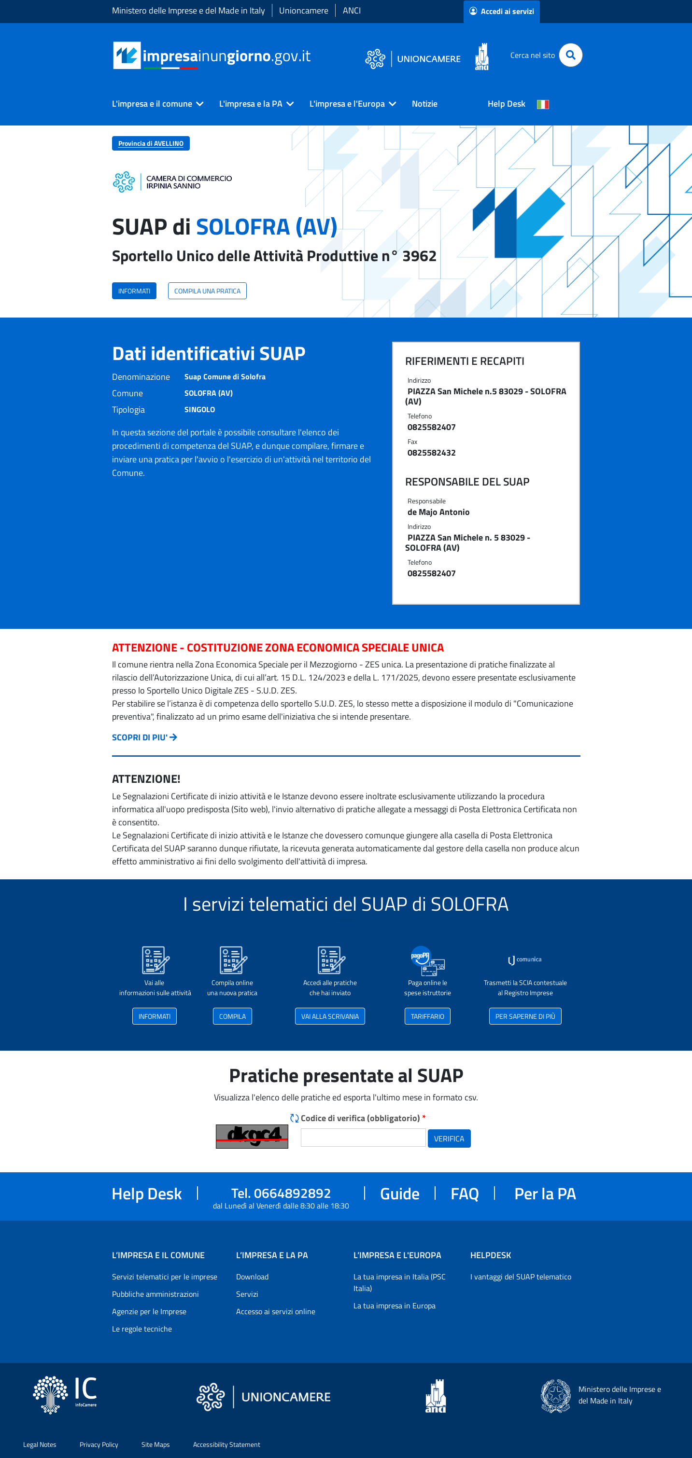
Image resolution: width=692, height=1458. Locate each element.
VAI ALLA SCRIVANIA (330, 1016)
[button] (154, 103)
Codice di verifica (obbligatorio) (363, 1118)
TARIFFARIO (427, 1016)
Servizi (247, 1294)
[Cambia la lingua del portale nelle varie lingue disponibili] (543, 104)
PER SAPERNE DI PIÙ (525, 1016)
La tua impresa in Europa (394, 1305)
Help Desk (506, 103)
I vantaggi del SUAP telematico (520, 1276)
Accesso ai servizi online (275, 1311)
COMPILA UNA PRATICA (207, 291)
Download (252, 1276)
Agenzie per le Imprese (149, 1311)
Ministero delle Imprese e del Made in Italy (188, 10)
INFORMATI (134, 291)
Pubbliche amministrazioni (155, 1294)
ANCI (352, 10)
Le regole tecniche (142, 1328)
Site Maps (155, 1444)
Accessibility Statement (226, 1444)
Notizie (425, 103)
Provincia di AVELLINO (151, 143)
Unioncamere (303, 10)
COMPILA (232, 1016)
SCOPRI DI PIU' (140, 737)
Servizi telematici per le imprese (164, 1276)
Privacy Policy (99, 1444)
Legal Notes (39, 1444)
